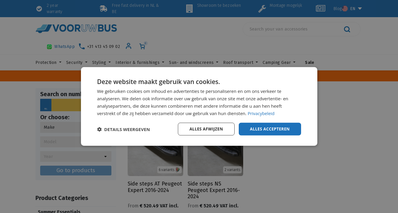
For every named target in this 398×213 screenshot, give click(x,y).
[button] (123, 129)
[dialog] (199, 106)
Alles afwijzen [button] (204, 129)
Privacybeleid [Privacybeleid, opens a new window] (261, 113)
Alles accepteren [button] (269, 129)
